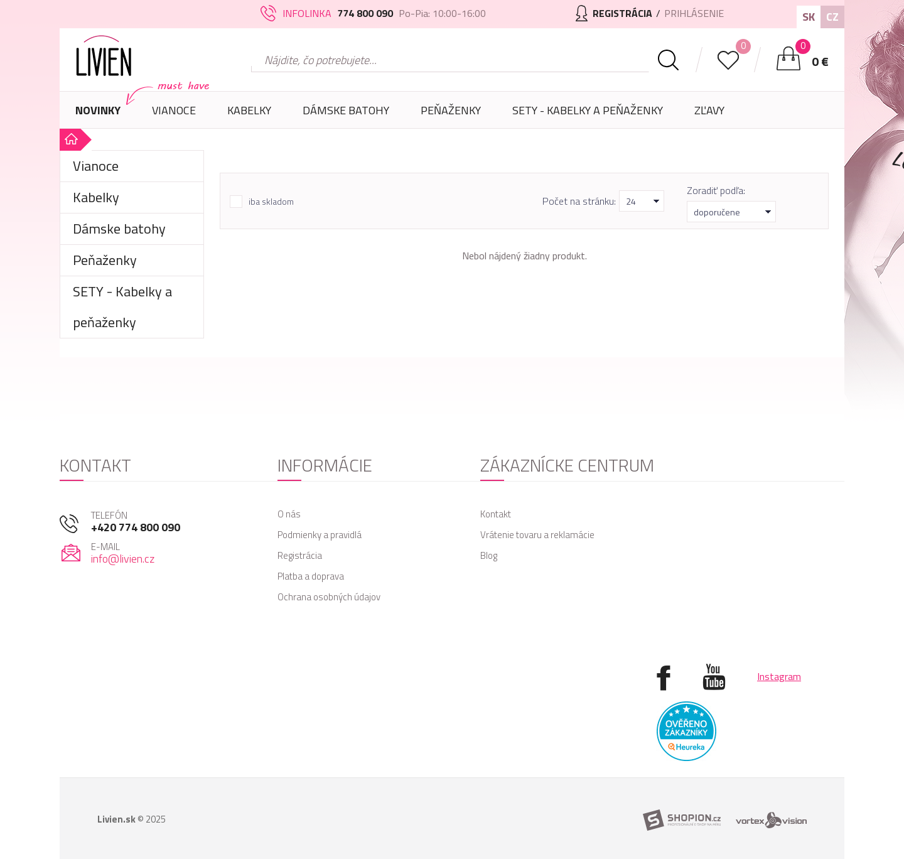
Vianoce (174, 115)
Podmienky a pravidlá (319, 534)
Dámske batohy (346, 110)
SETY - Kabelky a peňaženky (587, 110)
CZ (832, 16)
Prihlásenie (694, 13)
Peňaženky (451, 115)
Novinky (98, 110)
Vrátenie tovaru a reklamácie (537, 534)
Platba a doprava (310, 576)
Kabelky (249, 115)
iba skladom (271, 201)
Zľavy (709, 110)
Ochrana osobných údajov (328, 597)
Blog (488, 555)
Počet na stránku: (579, 200)
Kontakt (495, 514)
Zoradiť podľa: (716, 190)
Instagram (779, 676)
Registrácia (299, 555)
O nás (289, 514)
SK (808, 16)
